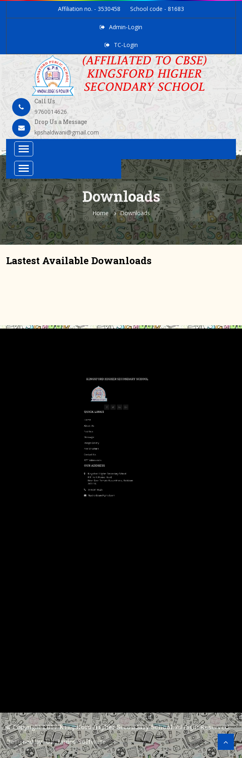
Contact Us (105, 418)
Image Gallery (106, 411)
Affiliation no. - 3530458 (89, 9)
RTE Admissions (106, 420)
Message (104, 408)
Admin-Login (125, 27)
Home (100, 216)
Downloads (135, 216)
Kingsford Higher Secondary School (116, 727)
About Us (104, 403)
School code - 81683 (157, 9)
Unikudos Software (75, 741)
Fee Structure (105, 414)
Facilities (104, 405)
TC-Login (126, 45)
